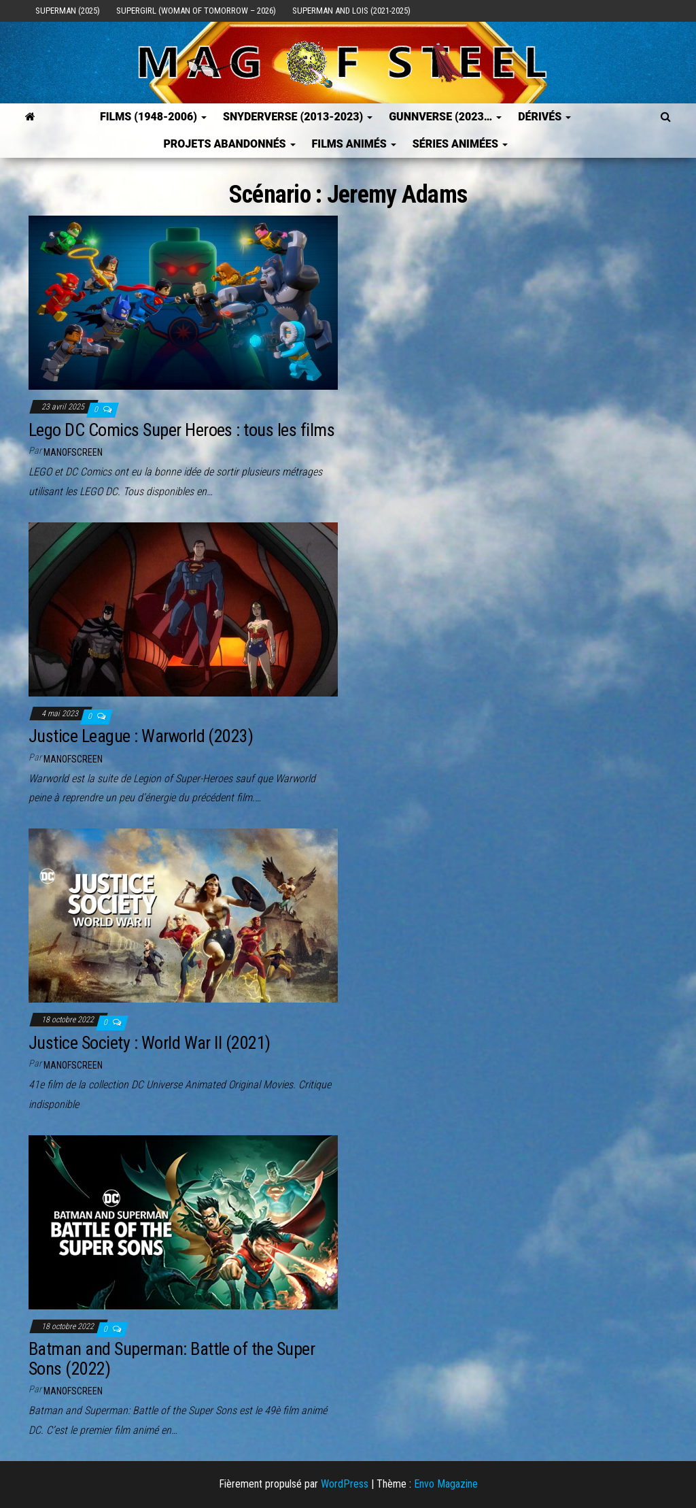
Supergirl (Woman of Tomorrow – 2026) (196, 10)
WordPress (344, 1483)
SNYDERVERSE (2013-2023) (297, 116)
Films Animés (354, 143)
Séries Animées (460, 143)
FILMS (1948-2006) (153, 116)
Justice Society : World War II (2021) (150, 1043)
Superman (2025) (67, 10)
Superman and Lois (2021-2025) (351, 10)
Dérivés (544, 116)
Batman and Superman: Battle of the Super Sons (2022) (172, 1359)
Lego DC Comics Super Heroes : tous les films (181, 430)
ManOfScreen (73, 452)
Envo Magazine (446, 1483)
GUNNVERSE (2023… (445, 116)
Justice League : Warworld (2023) (141, 736)
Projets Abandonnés (229, 143)
